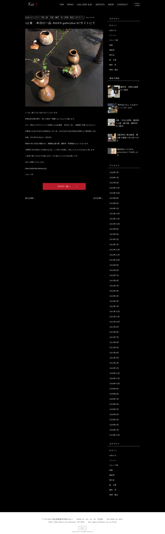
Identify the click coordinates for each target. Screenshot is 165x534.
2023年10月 (115, 224)
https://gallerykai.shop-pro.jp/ (36, 168)
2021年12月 (115, 311)
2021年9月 (114, 327)
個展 (111, 45)
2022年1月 (114, 306)
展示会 (112, 55)
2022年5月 (114, 286)
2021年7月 (114, 337)
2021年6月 (114, 342)
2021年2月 (114, 363)
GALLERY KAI (84, 4)
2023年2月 (114, 239)
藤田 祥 (112, 65)
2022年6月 (114, 281)
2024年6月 (114, 203)
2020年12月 (115, 373)
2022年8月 (114, 270)
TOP (62, 4)
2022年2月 (114, 301)
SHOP (111, 4)
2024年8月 (114, 198)
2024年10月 (115, 193)
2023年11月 (115, 219)
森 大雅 (112, 60)
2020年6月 (114, 404)
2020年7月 (114, 399)
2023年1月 (114, 244)
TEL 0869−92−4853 (114, 519)
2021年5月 (114, 347)
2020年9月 (114, 389)
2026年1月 (114, 178)
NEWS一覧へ (64, 186)
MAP (82, 528)
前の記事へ (30, 198)
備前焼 (112, 50)
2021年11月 (115, 317)
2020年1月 (114, 430)
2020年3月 (114, 420)
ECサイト (113, 25)
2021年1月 (114, 368)
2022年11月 (115, 255)
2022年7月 (114, 275)
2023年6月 (114, 229)
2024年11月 (115, 188)
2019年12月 (115, 435)
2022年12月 (115, 250)
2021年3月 (114, 358)
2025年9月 (114, 183)
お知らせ (112, 30)
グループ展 (113, 40)
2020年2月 (114, 425)
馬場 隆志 (113, 70)
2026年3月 (114, 172)
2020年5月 (114, 409)
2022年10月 (115, 260)
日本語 (137, 5)
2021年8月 (114, 332)
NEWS (70, 4)
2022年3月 (114, 296)
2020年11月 (115, 378)
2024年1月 (114, 208)
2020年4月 (114, 414)
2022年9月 (114, 265)
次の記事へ (98, 198)
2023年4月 (114, 234)
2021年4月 (114, 353)
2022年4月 (114, 291)
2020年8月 (114, 394)
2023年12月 (115, 214)
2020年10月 (115, 384)
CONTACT (122, 4)
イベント (112, 35)
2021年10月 (115, 322)
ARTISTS (100, 4)
